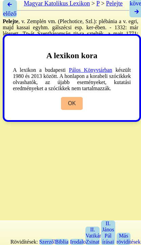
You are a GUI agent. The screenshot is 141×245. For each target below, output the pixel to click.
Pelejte (114, 3)
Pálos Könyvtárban (90, 70)
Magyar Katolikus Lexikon (57, 3)
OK (72, 103)
